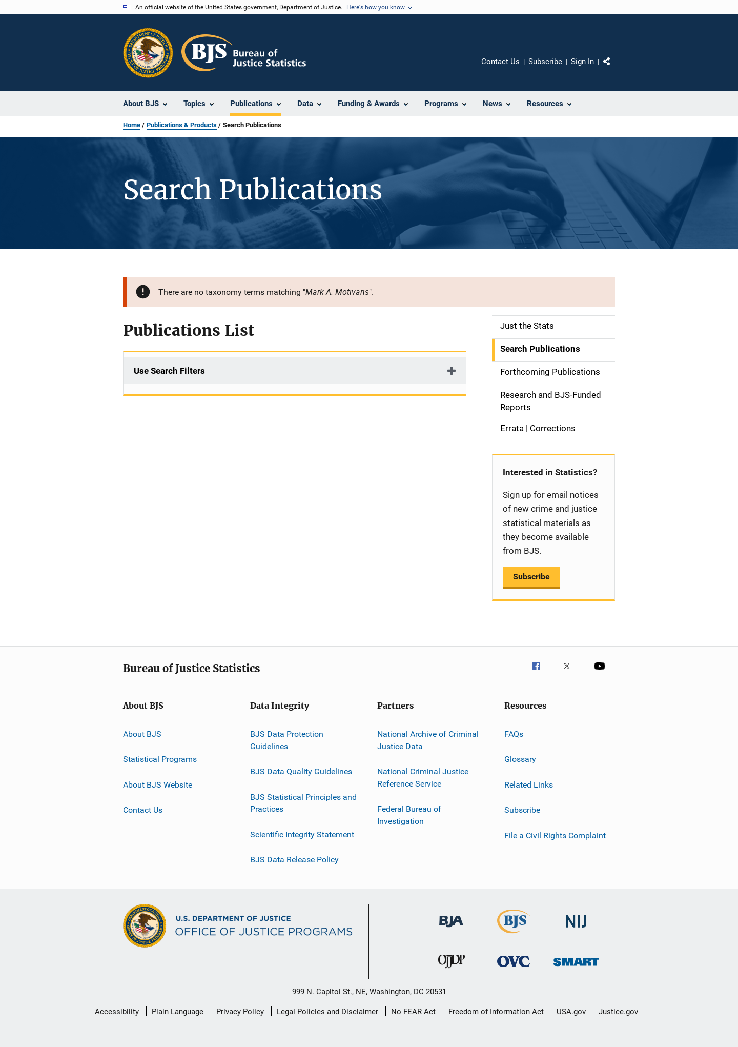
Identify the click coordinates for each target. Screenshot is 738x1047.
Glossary (520, 759)
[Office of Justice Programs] (148, 53)
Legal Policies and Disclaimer (327, 1011)
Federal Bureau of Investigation (409, 815)
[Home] (243, 52)
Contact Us (500, 61)
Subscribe (545, 61)
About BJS (142, 734)
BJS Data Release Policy (294, 859)
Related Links (528, 785)
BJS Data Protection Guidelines (286, 740)
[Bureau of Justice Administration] (451, 929)
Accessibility (117, 1011)
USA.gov (571, 1011)
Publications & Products (182, 125)
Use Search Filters (169, 371)
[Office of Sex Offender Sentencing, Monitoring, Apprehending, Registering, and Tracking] (576, 967)
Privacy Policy (240, 1011)
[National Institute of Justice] (576, 929)
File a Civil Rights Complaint (555, 835)
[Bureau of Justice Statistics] (513, 935)
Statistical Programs (160, 759)
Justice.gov (618, 1011)
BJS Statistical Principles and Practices (303, 803)
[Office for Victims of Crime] (513, 968)
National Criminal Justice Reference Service (422, 778)
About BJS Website (157, 785)
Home (131, 125)
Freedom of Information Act (496, 1011)
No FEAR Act (413, 1011)
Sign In (582, 61)
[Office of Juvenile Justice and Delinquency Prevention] (451, 970)
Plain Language (177, 1011)
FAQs (513, 734)
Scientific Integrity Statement (302, 834)
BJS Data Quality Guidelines (301, 771)
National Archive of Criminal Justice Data (428, 740)
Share (615, 69)
